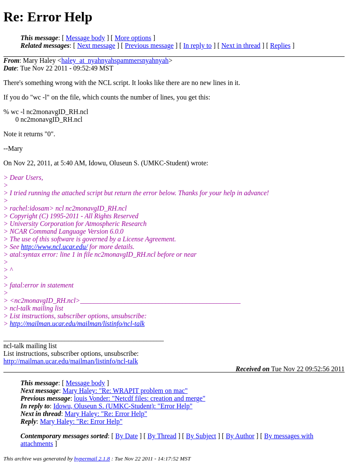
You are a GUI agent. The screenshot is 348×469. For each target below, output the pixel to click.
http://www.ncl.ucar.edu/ (54, 246)
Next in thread (241, 45)
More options (133, 37)
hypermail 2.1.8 (92, 458)
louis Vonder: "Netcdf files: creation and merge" (139, 398)
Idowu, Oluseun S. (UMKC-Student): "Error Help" (122, 406)
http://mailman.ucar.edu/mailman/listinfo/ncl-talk (77, 323)
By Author (240, 436)
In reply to (197, 45)
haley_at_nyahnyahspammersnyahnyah (114, 60)
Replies (280, 45)
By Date (126, 436)
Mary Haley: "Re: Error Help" (106, 413)
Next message (96, 45)
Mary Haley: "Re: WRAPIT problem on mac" (125, 390)
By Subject (201, 436)
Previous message (149, 45)
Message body (85, 37)
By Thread (162, 436)
